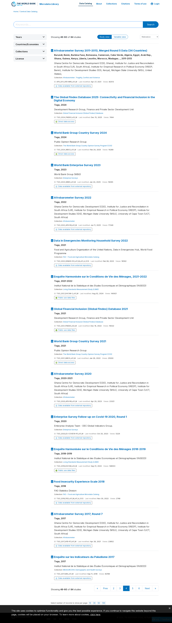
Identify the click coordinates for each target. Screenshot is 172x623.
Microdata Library (49, 4)
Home (15, 11)
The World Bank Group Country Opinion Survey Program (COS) (87, 145)
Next (147, 588)
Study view (104, 37)
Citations (125, 4)
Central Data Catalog (28, 11)
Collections (111, 4)
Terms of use (140, 4)
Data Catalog (85, 3)
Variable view (120, 37)
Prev (105, 588)
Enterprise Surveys (70, 178)
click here (95, 614)
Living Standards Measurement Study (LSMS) (81, 289)
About (99, 4)
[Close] (170, 608)
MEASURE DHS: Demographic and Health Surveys (82, 570)
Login (155, 4)
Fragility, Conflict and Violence (88, 77)
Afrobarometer (69, 77)
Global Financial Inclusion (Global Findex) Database (83, 113)
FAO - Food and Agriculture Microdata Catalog (81, 257)
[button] (30, 37)
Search (150, 24)
